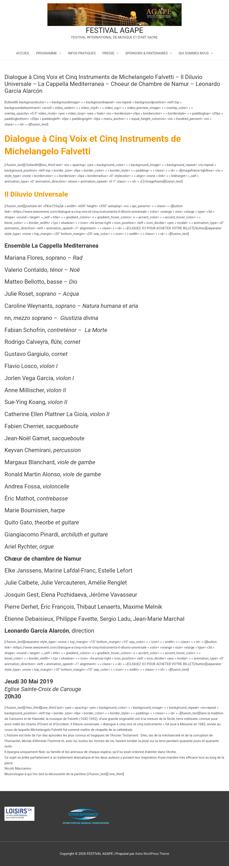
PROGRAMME (46, 54)
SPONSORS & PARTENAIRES (146, 54)
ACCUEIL (23, 54)
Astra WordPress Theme (152, 854)
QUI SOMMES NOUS (194, 54)
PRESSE (108, 54)
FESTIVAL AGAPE (114, 30)
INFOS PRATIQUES (82, 54)
